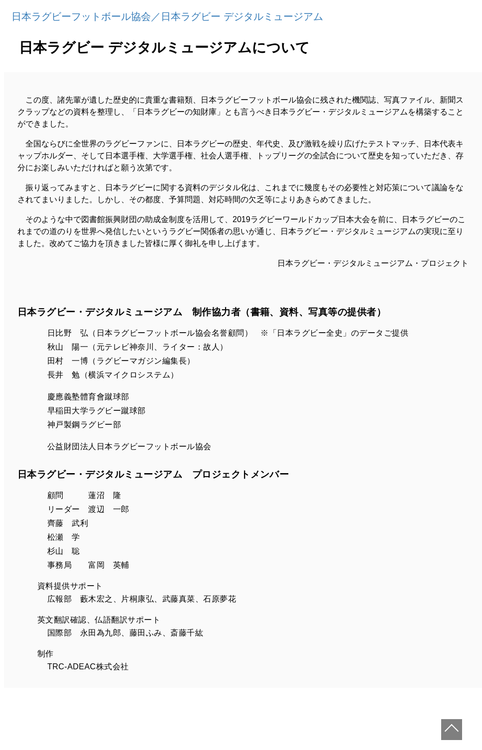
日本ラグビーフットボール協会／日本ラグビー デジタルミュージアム (167, 16)
